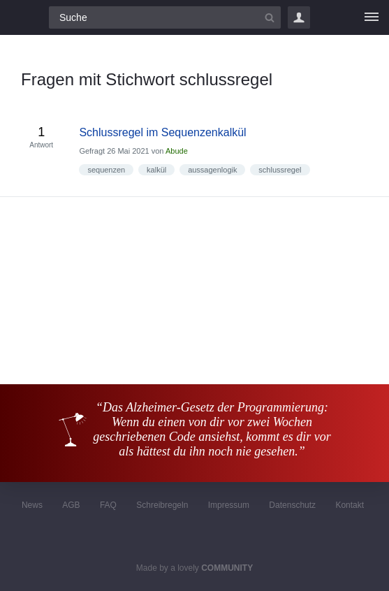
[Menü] (372, 17)
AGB (71, 505)
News (32, 505)
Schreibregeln (162, 505)
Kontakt (349, 505)
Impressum (228, 505)
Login (299, 17)
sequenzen (106, 170)
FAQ (108, 505)
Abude (177, 151)
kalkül (156, 170)
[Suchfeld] (165, 17)
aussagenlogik (212, 170)
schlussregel (279, 170)
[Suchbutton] (269, 17)
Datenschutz (292, 505)
